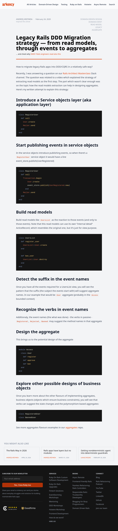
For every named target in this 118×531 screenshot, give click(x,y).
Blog (98, 477)
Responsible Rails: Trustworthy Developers (80, 495)
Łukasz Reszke (86, 458)
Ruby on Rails (76, 4)
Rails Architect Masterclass (76, 73)
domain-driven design (91, 19)
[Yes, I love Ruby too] (22, 485)
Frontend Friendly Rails (82, 481)
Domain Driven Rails (81, 508)
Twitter (99, 492)
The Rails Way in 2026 (16, 450)
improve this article (23, 22)
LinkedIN (99, 496)
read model (96, 24)
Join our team (101, 508)
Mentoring (53, 501)
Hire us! (52, 521)
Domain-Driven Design (48, 4)
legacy (98, 27)
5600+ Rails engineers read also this (46, 54)
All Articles (31, 4)
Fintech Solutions (56, 491)
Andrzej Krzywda (24, 19)
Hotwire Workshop (57, 509)
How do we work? (56, 517)
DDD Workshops (56, 505)
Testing (64, 4)
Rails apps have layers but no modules (57, 451)
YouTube (99, 488)
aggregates (71, 427)
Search (112, 4)
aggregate (97, 30)
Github (99, 500)
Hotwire (87, 4)
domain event (95, 22)
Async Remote (100, 4)
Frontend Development (58, 513)
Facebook (100, 504)
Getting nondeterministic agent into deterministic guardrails (96, 451)
